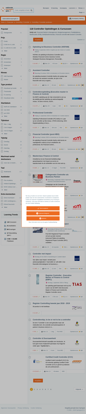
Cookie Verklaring (35, 203)
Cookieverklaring (52, 222)
